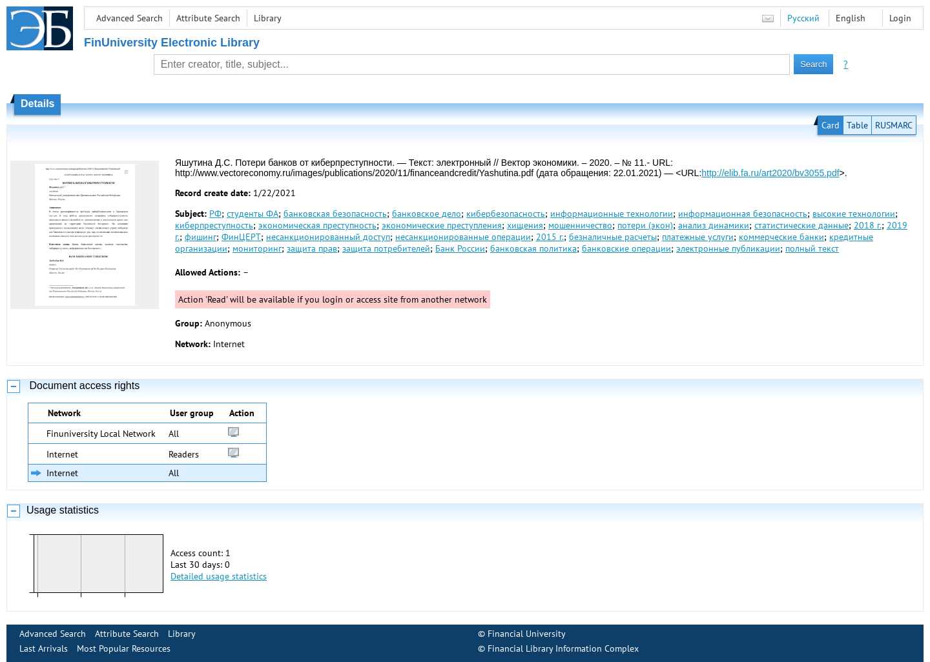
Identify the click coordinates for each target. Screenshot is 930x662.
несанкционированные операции (463, 237)
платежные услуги (698, 237)
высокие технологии (853, 213)
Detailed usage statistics (218, 576)
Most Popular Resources (123, 648)
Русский (803, 18)
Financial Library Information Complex (563, 648)
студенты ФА (252, 213)
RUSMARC (894, 125)
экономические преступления (442, 225)
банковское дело (426, 213)
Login (900, 18)
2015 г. (550, 237)
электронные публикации (728, 248)
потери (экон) (645, 225)
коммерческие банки (781, 237)
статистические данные (801, 225)
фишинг (200, 237)
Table (857, 125)
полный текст (812, 248)
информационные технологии (611, 213)
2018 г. (868, 225)
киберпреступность (214, 225)
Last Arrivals (43, 648)
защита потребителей (386, 248)
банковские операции (626, 248)
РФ (215, 213)
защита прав (312, 248)
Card (831, 125)
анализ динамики (713, 225)
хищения (525, 225)
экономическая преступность (317, 225)
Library (268, 18)
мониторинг (257, 248)
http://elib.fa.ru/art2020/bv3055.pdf (770, 173)
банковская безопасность (335, 213)
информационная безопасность (742, 213)
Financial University (527, 633)
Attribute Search (208, 18)
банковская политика (533, 248)
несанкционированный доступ (328, 237)
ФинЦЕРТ (241, 237)
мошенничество (580, 225)
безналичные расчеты (613, 237)
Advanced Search (129, 18)
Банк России (460, 248)
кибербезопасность (505, 213)
